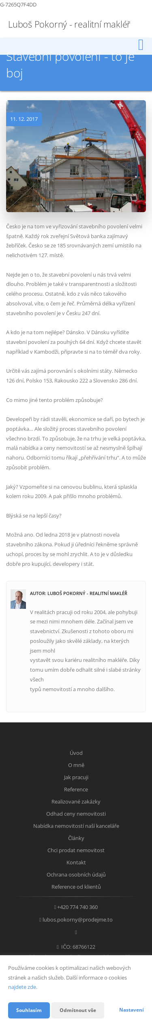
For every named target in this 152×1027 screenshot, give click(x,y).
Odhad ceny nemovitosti (76, 813)
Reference (76, 789)
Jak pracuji (76, 777)
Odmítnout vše (78, 1010)
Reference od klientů (76, 886)
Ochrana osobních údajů (76, 874)
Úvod (76, 752)
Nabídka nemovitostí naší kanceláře (76, 825)
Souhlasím (29, 1010)
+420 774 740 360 (77, 907)
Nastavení (131, 1009)
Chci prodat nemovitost (76, 850)
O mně (76, 765)
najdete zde (22, 986)
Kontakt (76, 862)
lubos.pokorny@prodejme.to (78, 919)
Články (76, 838)
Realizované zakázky (76, 801)
